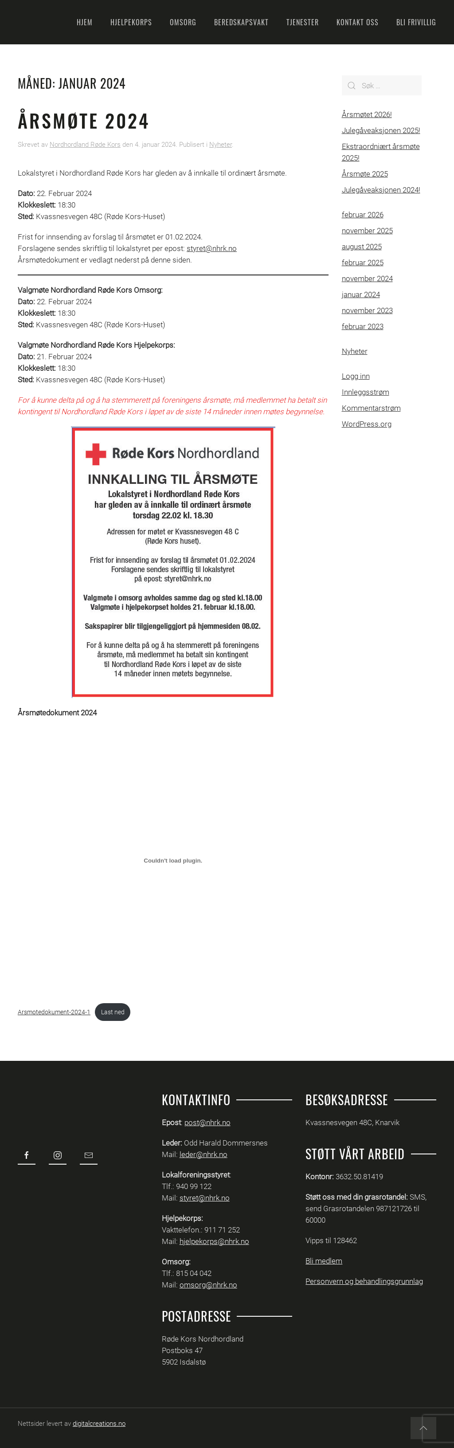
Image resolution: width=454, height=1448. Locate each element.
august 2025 (362, 246)
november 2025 (367, 230)
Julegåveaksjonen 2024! (381, 189)
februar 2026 (363, 214)
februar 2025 (363, 262)
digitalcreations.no (99, 1424)
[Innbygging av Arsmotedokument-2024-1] (173, 860)
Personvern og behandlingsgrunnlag (364, 1281)
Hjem (85, 22)
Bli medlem (323, 1260)
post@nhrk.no (207, 1122)
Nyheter (220, 145)
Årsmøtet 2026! (367, 114)
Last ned (113, 1012)
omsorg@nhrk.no (208, 1284)
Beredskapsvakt (241, 22)
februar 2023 (363, 326)
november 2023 (367, 310)
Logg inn (356, 376)
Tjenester (302, 22)
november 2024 (367, 278)
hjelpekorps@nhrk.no (214, 1241)
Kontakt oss (358, 22)
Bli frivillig (416, 22)
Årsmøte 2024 (84, 120)
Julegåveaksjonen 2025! (381, 130)
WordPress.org (366, 424)
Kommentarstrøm (371, 408)
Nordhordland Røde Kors (85, 145)
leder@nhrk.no (203, 1154)
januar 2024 (361, 294)
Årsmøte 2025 (365, 173)
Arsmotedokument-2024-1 (54, 1012)
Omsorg (183, 22)
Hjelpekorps (131, 22)
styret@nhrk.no (212, 248)
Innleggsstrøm (365, 392)
